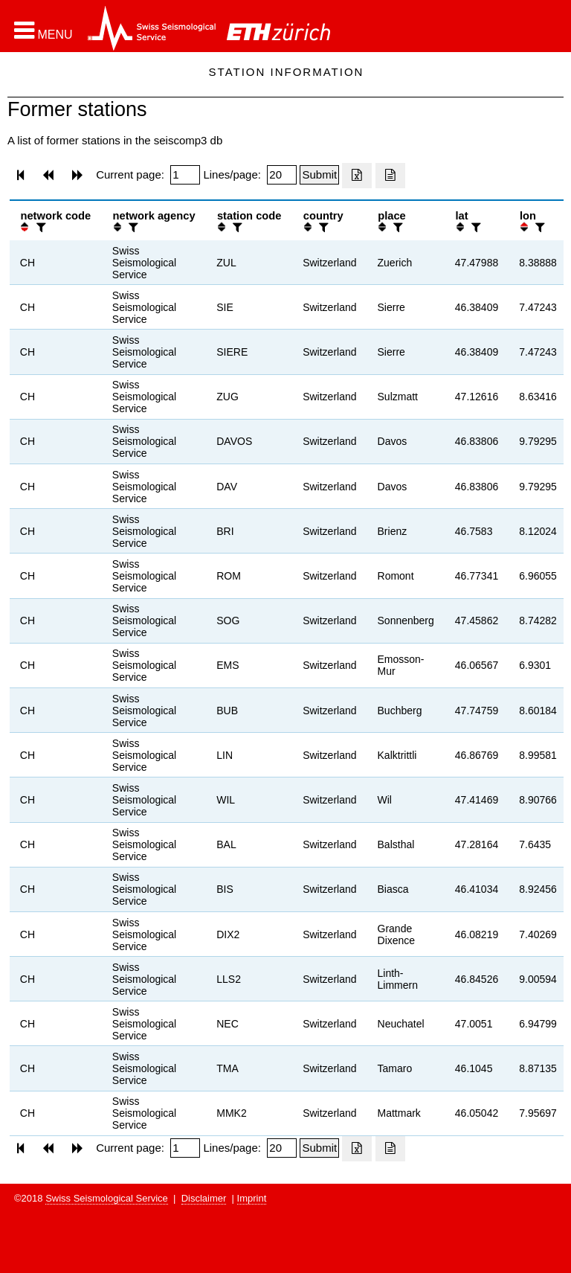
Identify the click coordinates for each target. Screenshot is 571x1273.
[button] (43, 30)
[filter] (39, 227)
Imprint (252, 1198)
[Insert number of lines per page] (282, 175)
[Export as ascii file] (390, 175)
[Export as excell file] (357, 175)
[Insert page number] (185, 175)
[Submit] (319, 175)
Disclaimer (204, 1198)
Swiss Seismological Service (106, 1198)
